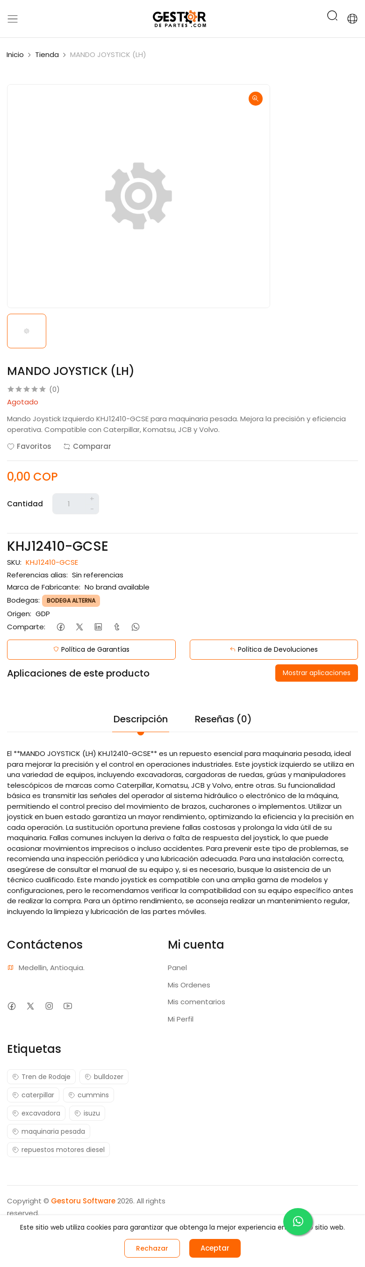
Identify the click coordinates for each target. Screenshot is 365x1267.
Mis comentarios (196, 1002)
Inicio (15, 54)
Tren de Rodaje (41, 1076)
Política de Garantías (91, 649)
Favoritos (29, 446)
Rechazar (152, 1248)
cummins (88, 1095)
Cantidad (25, 504)
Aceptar (214, 1248)
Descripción (141, 719)
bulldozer (104, 1076)
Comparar (87, 446)
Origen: (19, 614)
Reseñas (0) (223, 719)
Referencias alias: (37, 575)
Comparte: (26, 627)
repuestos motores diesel (58, 1149)
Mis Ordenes (189, 985)
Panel (177, 967)
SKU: (14, 562)
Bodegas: (23, 600)
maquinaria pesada (48, 1131)
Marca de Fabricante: (43, 587)
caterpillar (33, 1095)
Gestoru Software (83, 1201)
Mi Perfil (180, 1019)
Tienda (47, 54)
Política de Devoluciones (273, 649)
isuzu (87, 1113)
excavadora (36, 1113)
